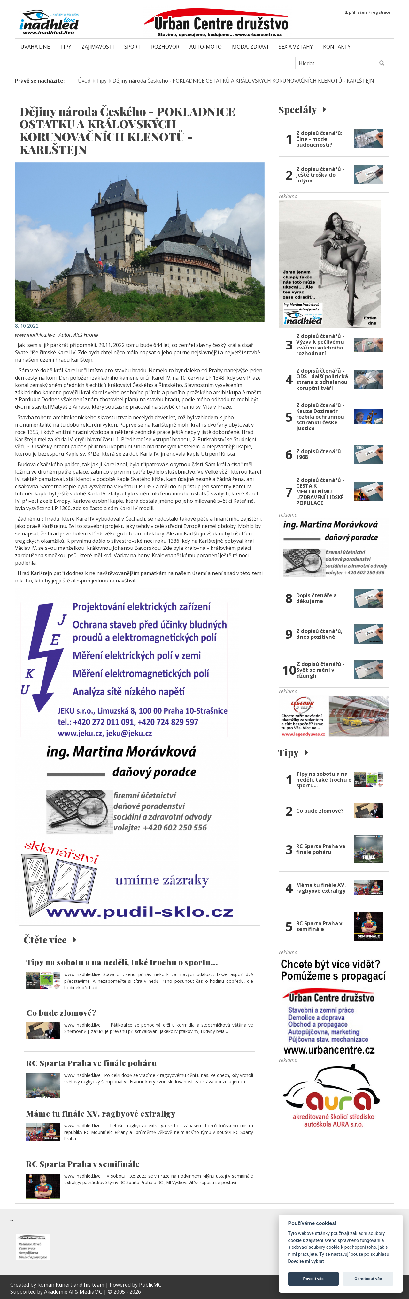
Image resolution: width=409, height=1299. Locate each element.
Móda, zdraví (250, 46)
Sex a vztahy (296, 46)
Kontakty (337, 46)
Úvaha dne (35, 46)
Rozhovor (165, 46)
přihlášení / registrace (367, 12)
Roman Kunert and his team (71, 1284)
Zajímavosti (97, 46)
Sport (132, 46)
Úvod (84, 80)
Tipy (65, 46)
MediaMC (91, 1291)
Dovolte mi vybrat (306, 1261)
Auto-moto (205, 46)
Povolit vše (313, 1278)
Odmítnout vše (368, 1278)
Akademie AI (58, 1291)
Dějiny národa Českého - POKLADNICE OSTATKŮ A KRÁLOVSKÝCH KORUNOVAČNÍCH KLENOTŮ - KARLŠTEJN (243, 80)
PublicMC (150, 1284)
